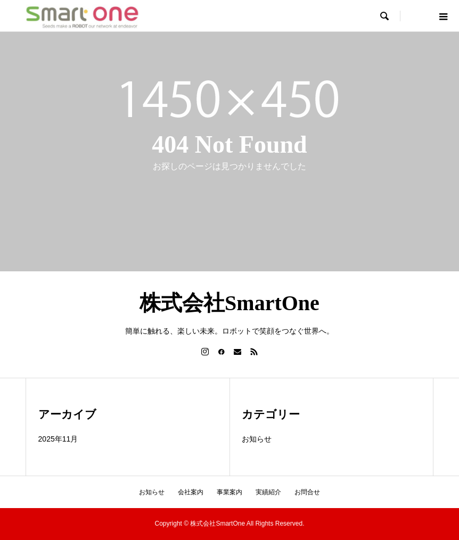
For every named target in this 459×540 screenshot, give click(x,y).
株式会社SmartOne (229, 303)
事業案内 (229, 492)
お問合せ (307, 492)
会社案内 (190, 492)
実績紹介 (268, 492)
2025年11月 (58, 439)
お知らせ (257, 439)
